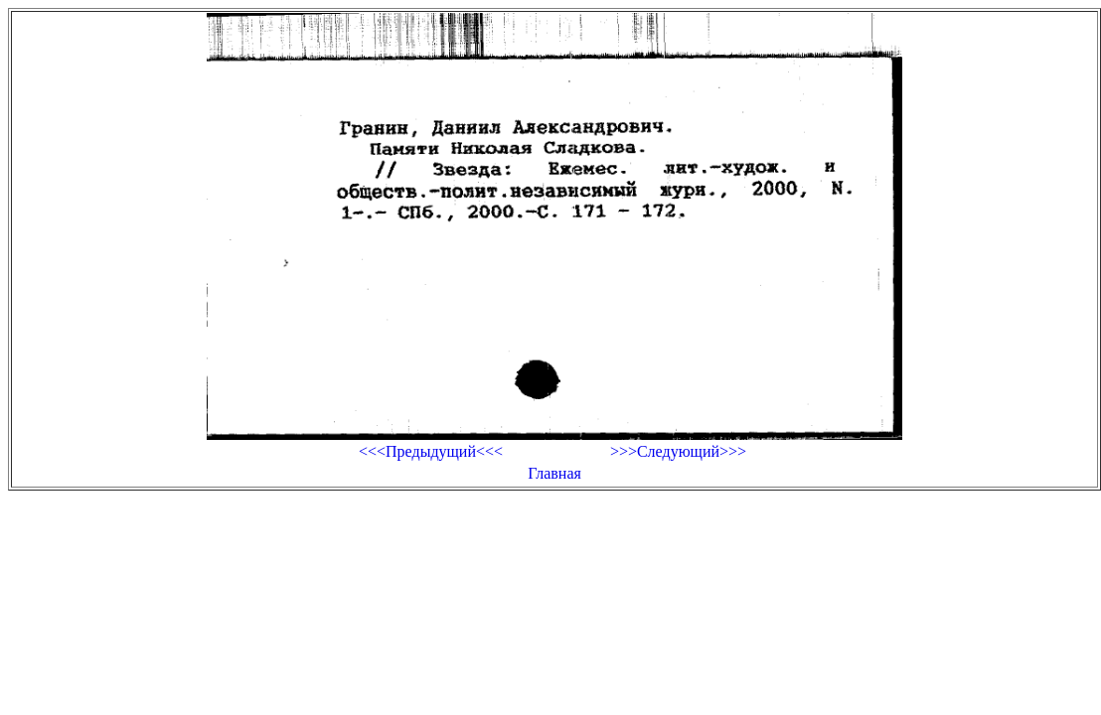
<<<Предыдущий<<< (431, 451)
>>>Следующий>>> (678, 451)
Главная (554, 473)
